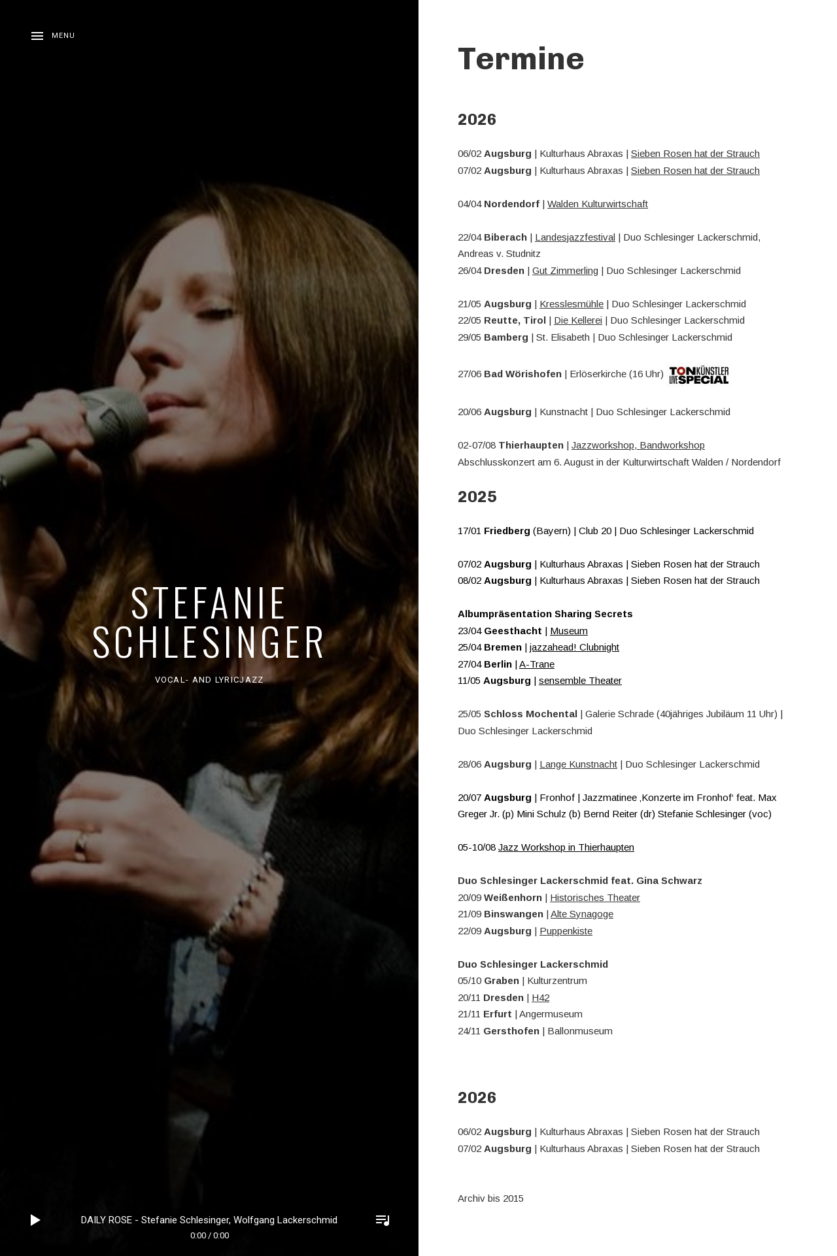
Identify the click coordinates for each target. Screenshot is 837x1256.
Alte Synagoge (582, 913)
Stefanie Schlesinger (210, 620)
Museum (569, 630)
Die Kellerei (578, 320)
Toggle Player (382, 1220)
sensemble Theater (580, 680)
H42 (540, 997)
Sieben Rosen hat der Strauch (695, 153)
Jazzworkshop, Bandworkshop (638, 444)
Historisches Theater (595, 897)
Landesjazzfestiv (571, 237)
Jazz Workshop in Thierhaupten (566, 847)
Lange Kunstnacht (578, 764)
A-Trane (537, 664)
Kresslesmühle (571, 303)
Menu (63, 35)
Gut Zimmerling (565, 270)
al (611, 237)
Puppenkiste (565, 930)
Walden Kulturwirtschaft (597, 203)
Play (36, 1220)
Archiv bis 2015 (491, 1198)
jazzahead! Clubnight (574, 647)
